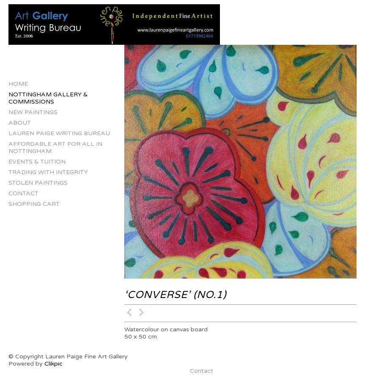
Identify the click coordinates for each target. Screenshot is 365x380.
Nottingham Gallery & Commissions (48, 98)
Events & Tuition (37, 161)
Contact (23, 193)
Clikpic (53, 363)
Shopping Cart (34, 204)
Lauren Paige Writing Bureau (59, 133)
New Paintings (33, 112)
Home (18, 83)
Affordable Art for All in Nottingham (55, 147)
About (19, 122)
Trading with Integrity (48, 172)
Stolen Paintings (38, 182)
